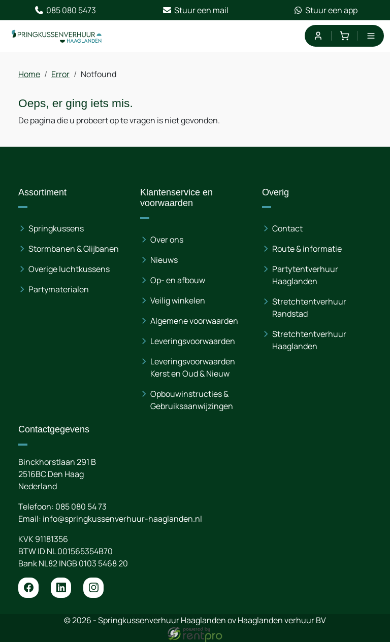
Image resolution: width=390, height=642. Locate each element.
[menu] (371, 36)
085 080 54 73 (81, 506)
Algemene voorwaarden (194, 320)
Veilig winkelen (177, 300)
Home (29, 74)
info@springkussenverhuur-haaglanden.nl (122, 518)
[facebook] (28, 588)
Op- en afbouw (177, 280)
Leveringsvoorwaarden (192, 341)
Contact (287, 228)
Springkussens (56, 228)
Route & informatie (307, 248)
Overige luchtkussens (69, 269)
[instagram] (93, 588)
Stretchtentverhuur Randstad (309, 307)
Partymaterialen (58, 289)
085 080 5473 (65, 10)
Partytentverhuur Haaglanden (305, 275)
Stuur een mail (195, 10)
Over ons (166, 239)
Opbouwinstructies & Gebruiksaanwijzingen (191, 400)
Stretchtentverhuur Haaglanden (309, 340)
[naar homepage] (57, 36)
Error (60, 74)
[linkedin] (61, 588)
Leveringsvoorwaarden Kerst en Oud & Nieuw (192, 367)
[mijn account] (317, 36)
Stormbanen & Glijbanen (73, 248)
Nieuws (164, 259)
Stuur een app (325, 10)
